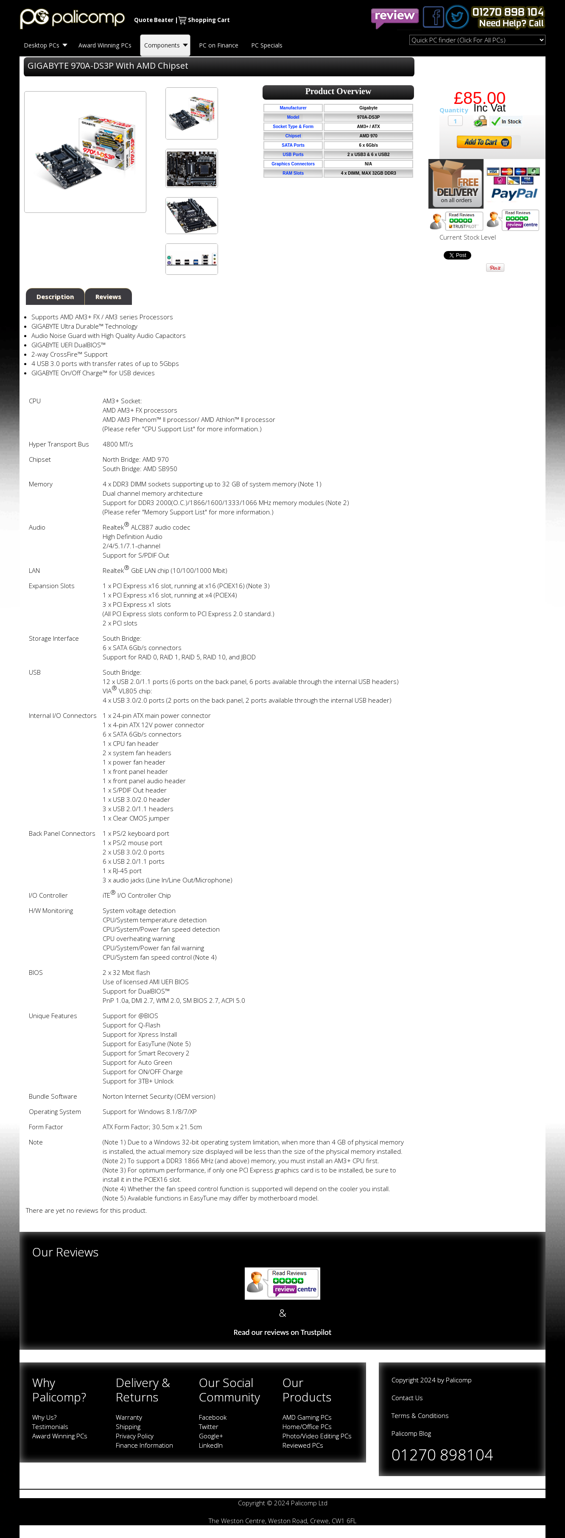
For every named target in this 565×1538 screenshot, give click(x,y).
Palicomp (459, 1380)
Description (55, 296)
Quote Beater (153, 20)
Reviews (108, 296)
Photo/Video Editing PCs (317, 1436)
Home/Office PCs (307, 1426)
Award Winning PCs (59, 1436)
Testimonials (50, 1426)
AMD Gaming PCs (307, 1417)
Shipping (128, 1426)
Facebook (213, 1417)
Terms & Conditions (420, 1415)
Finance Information (144, 1445)
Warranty (129, 1417)
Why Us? (44, 1417)
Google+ (211, 1436)
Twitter (208, 1426)
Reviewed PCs (302, 1445)
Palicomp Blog (411, 1433)
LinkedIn (211, 1445)
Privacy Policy (135, 1436)
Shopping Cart (209, 20)
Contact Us (407, 1397)
